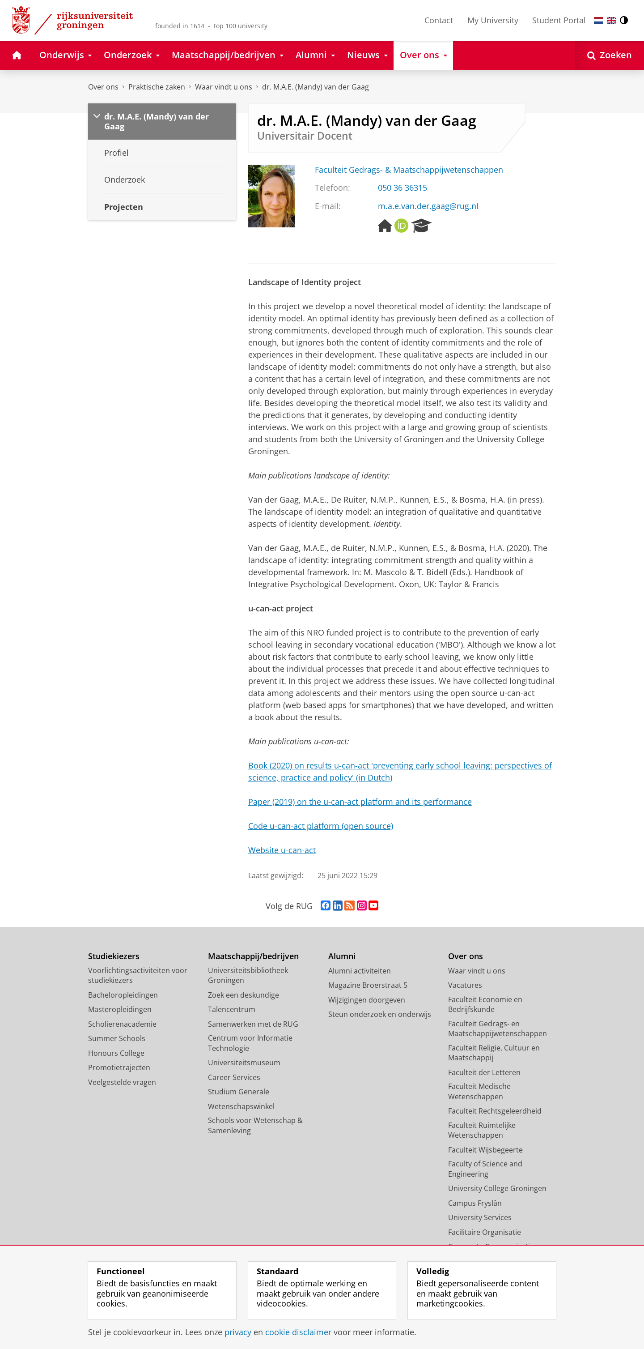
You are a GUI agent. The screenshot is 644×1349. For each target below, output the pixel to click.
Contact (438, 20)
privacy (238, 1332)
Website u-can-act (282, 850)
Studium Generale (238, 1092)
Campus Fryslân (475, 1203)
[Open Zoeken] (609, 55)
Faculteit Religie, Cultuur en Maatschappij (494, 1053)
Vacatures (465, 985)
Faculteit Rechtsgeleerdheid (495, 1111)
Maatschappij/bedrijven (253, 956)
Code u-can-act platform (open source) (320, 825)
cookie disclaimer (298, 1332)
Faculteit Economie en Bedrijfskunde (485, 1005)
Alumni (342, 956)
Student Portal (559, 20)
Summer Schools (116, 1038)
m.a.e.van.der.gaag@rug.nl (428, 206)
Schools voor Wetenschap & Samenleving (255, 1125)
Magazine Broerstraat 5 (367, 985)
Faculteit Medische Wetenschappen (479, 1091)
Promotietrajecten (119, 1067)
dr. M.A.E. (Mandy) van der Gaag (315, 87)
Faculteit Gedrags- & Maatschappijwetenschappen (409, 169)
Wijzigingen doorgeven (366, 1000)
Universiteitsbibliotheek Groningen (248, 975)
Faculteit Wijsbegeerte (485, 1150)
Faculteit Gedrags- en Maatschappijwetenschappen (497, 1029)
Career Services (234, 1077)
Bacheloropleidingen (123, 995)
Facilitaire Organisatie (484, 1232)
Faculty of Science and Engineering (485, 1169)
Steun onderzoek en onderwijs (379, 1014)
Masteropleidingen (120, 1009)
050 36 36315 (402, 187)
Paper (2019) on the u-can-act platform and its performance (360, 801)
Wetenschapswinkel (241, 1106)
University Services (480, 1217)
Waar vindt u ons (223, 87)
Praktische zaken (156, 87)
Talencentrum (231, 1009)
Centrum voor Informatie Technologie (250, 1043)
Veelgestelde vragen (122, 1082)
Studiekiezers (114, 956)
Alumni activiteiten (359, 971)
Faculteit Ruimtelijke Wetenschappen (482, 1130)
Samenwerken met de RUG (253, 1024)
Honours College (116, 1053)
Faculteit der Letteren (484, 1072)
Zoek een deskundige (243, 995)
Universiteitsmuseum (244, 1062)
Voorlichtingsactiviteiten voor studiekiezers (137, 975)
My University (492, 20)
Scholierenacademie (122, 1024)
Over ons (103, 87)
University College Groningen (497, 1188)
